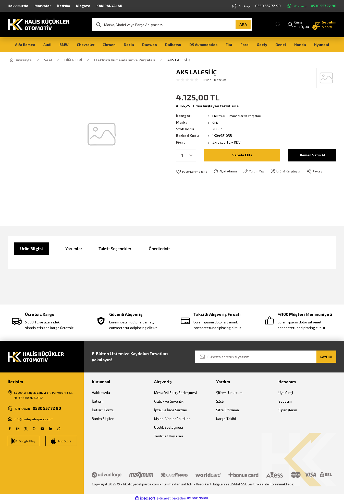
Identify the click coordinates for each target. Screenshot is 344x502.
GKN (215, 122)
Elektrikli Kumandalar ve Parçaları (239, 115)
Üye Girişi (285, 392)
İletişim (98, 401)
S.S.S (220, 401)
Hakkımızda (101, 392)
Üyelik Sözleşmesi (168, 427)
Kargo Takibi (226, 418)
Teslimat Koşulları (168, 436)
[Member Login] (298, 24)
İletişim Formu (103, 410)
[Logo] (38, 24)
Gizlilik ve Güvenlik (168, 401)
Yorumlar (73, 248)
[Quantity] (186, 155)
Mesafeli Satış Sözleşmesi (175, 392)
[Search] (172, 24)
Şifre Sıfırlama (227, 410)
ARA (243, 24)
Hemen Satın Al (312, 155)
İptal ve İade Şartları (170, 410)
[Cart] (325, 24)
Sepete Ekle (242, 155)
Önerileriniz (159, 248)
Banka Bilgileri (103, 418)
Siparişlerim (287, 410)
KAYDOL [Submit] (326, 357)
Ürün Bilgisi (31, 248)
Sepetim (285, 401)
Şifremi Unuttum (229, 392)
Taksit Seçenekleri (115, 248)
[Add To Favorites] (193, 171)
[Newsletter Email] (265, 357)
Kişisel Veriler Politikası (172, 418)
